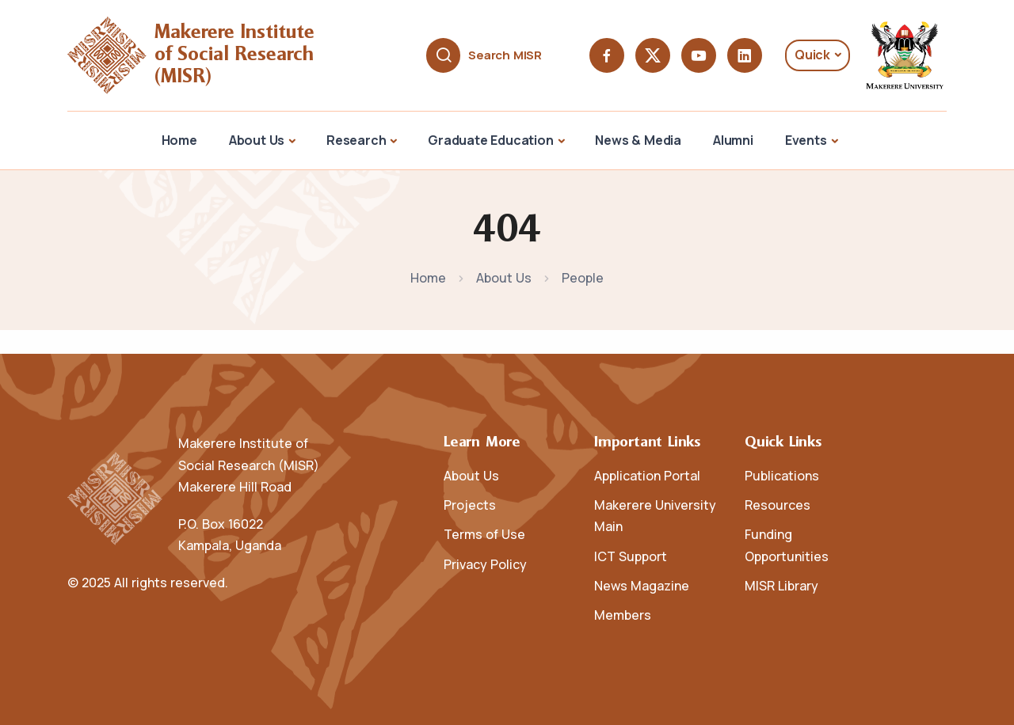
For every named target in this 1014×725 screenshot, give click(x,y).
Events (806, 140)
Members (622, 615)
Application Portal (647, 475)
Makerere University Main (655, 515)
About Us (256, 140)
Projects (470, 505)
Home (179, 140)
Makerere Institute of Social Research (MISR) (237, 55)
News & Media (638, 140)
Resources (777, 505)
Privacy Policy (485, 564)
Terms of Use (484, 534)
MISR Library (781, 585)
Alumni (733, 140)
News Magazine (641, 585)
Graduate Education (490, 140)
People (583, 278)
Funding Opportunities (787, 545)
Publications (782, 475)
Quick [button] (812, 54)
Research (356, 140)
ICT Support (630, 556)
